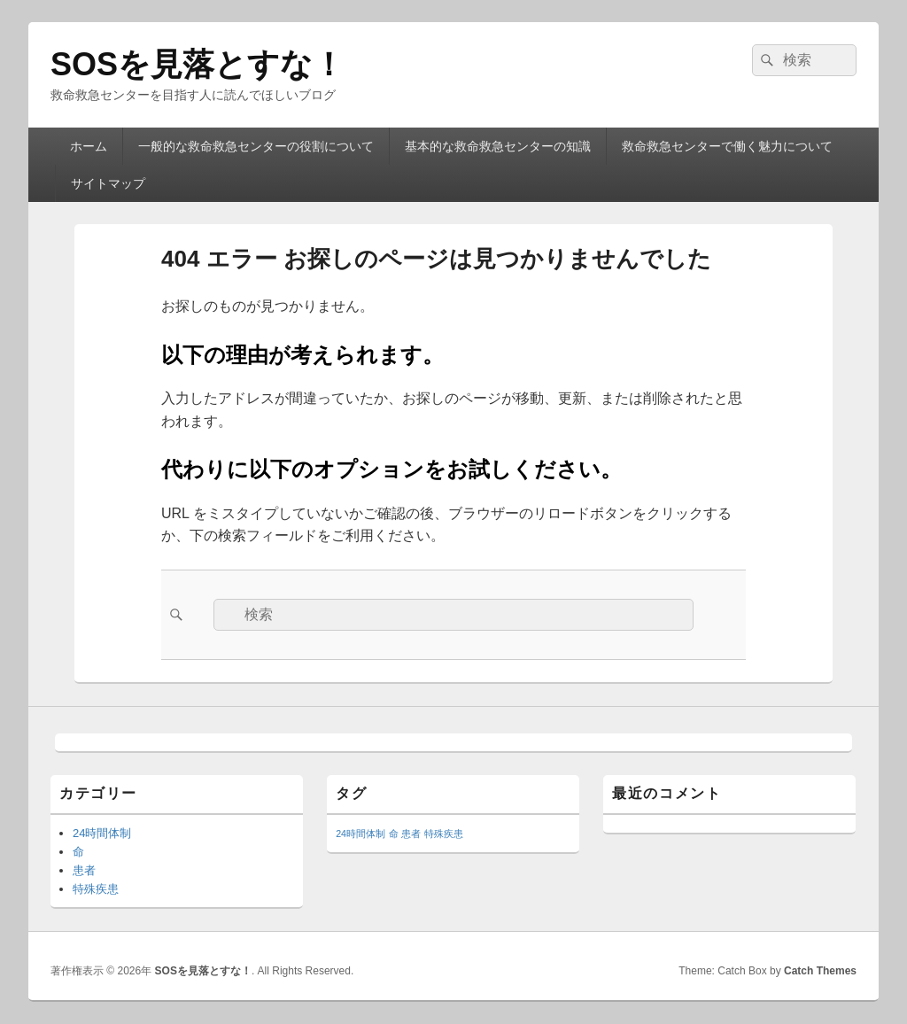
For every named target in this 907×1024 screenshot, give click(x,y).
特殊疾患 (96, 889)
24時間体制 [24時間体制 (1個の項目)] (360, 833)
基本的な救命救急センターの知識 (498, 146)
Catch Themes (820, 971)
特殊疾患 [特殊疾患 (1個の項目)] (443, 833)
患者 (84, 870)
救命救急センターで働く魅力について (727, 146)
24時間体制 (102, 833)
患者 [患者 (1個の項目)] (411, 833)
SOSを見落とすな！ (197, 64)
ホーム (88, 146)
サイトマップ (108, 183)
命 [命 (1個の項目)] (394, 833)
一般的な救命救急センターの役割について (256, 146)
